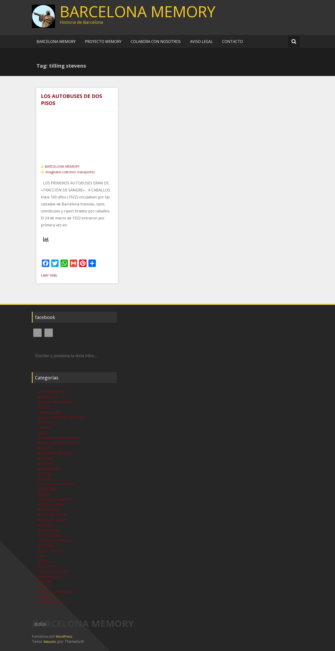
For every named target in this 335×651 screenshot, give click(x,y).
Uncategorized (50, 601)
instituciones (49, 509)
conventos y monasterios (60, 437)
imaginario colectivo (61, 172)
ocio (41, 555)
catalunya (46, 422)
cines (42, 432)
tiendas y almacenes (55, 591)
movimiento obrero (55, 540)
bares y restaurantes (56, 401)
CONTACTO (232, 41)
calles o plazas (50, 412)
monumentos (49, 535)
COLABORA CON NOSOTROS (156, 41)
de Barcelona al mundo (58, 442)
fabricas (45, 473)
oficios (43, 560)
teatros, (44, 586)
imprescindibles (51, 504)
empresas (46, 463)
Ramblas (45, 581)
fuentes (44, 478)
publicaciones (49, 576)
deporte (45, 447)
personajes (47, 565)
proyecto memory (53, 571)
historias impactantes (56, 483)
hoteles (44, 494)
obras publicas (50, 550)
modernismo (49, 530)
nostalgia (46, 545)
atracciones (48, 396)
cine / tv (44, 427)
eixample (45, 458)
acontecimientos (52, 391)
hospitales (47, 489)
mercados (46, 524)
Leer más (49, 275)
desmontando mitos (55, 453)
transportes (86, 172)
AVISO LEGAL (201, 41)
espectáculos (49, 468)
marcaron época (52, 519)
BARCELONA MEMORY (137, 11)
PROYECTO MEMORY (103, 41)
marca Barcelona (52, 514)
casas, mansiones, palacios (61, 417)
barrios (44, 406)
